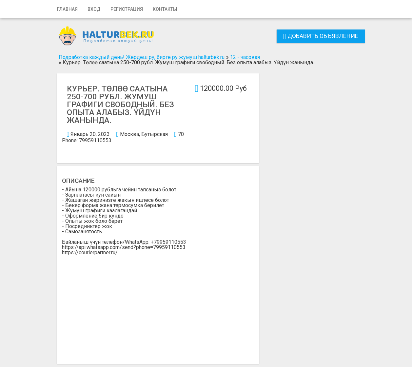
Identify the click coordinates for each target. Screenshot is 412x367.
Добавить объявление (320, 35)
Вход (94, 9)
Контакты (165, 9)
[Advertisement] (158, 304)
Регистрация (126, 9)
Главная (67, 9)
